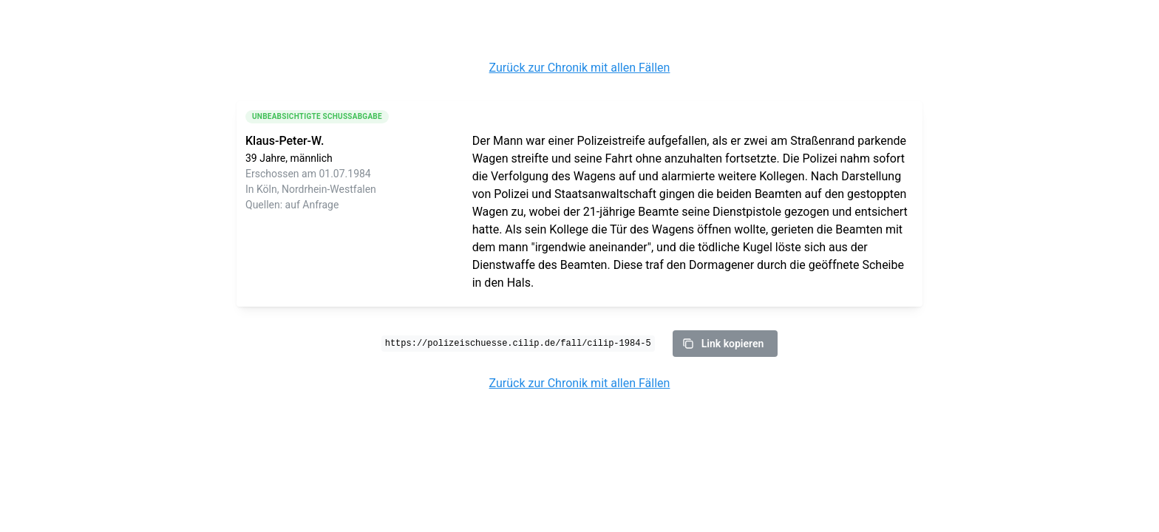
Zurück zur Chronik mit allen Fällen (579, 68)
